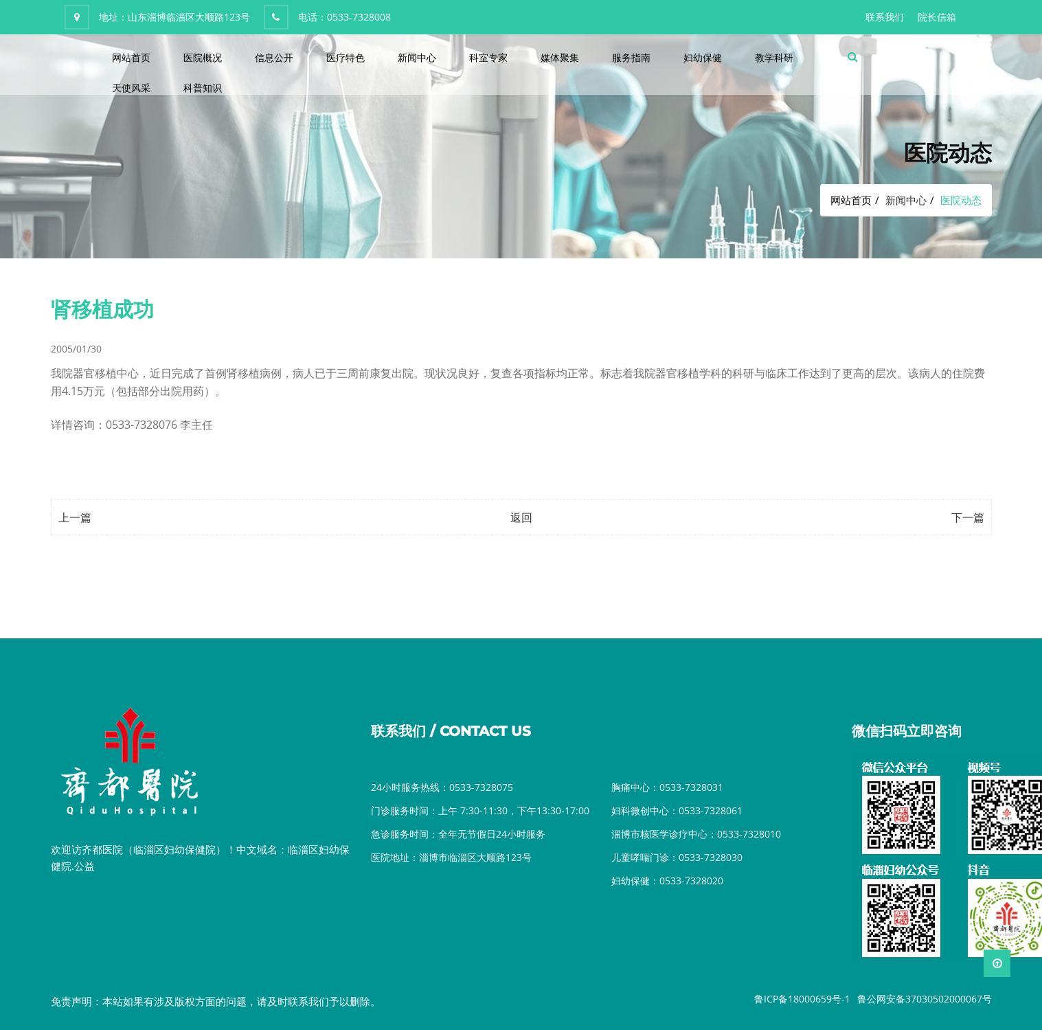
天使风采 (131, 87)
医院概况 (202, 57)
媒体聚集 (560, 57)
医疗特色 (345, 57)
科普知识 (202, 87)
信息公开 (274, 57)
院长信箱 (937, 16)
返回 (521, 517)
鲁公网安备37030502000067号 (924, 998)
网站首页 (131, 57)
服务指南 (631, 57)
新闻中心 (417, 57)
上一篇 (74, 517)
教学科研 (774, 57)
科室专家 (488, 57)
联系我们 (884, 16)
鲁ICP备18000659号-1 (802, 998)
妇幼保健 (702, 57)
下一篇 (967, 517)
